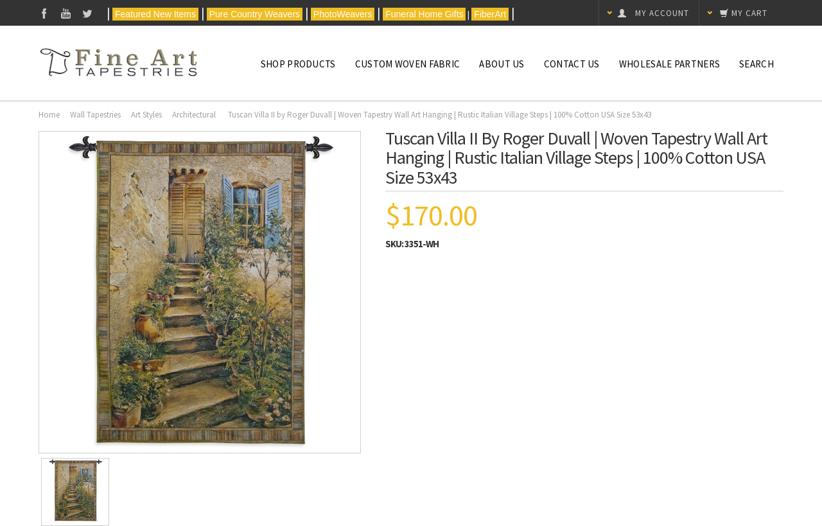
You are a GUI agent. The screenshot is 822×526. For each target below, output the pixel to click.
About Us (501, 64)
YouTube (65, 13)
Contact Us (572, 64)
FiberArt (490, 14)
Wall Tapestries (95, 114)
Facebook (44, 13)
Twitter (87, 13)
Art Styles (146, 114)
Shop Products (298, 64)
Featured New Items (155, 14)
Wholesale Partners (669, 64)
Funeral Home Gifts (424, 14)
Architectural (195, 114)
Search (756, 64)
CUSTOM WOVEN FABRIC (407, 64)
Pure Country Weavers (254, 14)
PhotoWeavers (342, 14)
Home (49, 114)
